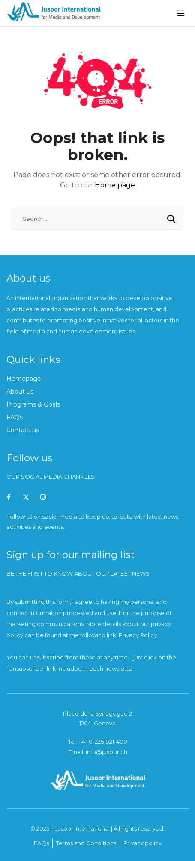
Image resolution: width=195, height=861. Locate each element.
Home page (115, 185)
